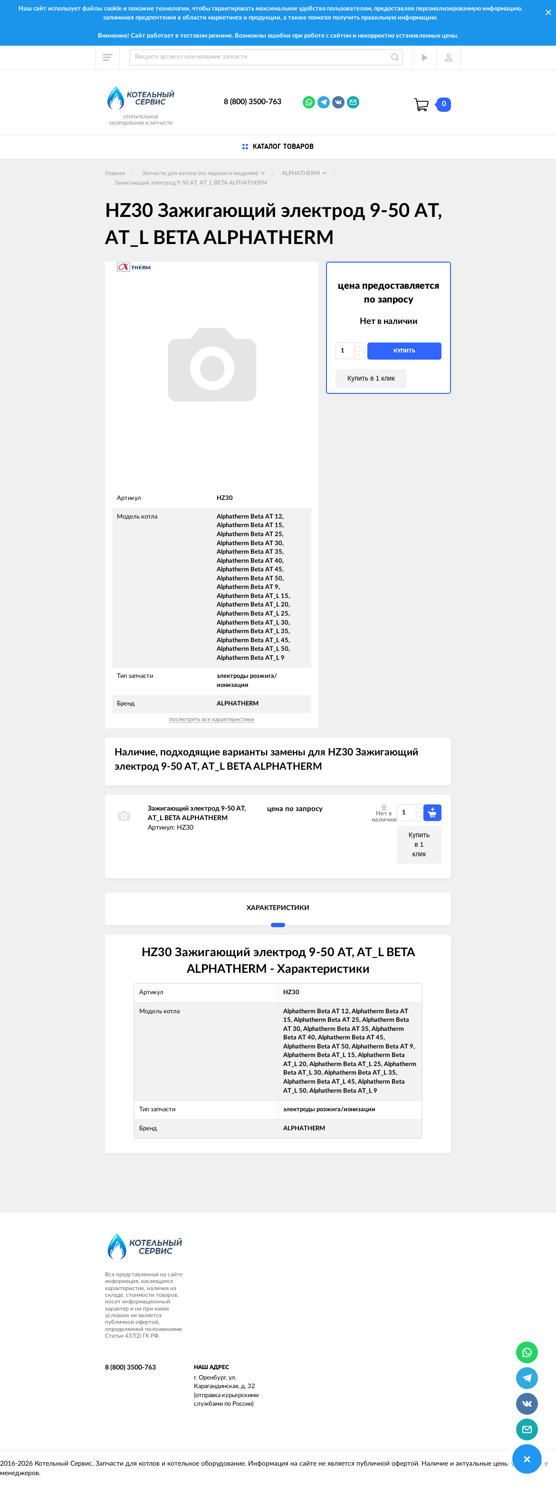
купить (404, 350)
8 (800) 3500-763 (252, 102)
